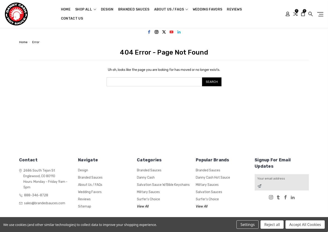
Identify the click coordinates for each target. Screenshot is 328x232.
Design (107, 9)
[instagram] (156, 32)
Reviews (234, 9)
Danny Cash (146, 178)
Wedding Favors (207, 9)
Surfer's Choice (148, 199)
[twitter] (164, 32)
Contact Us (72, 19)
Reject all (272, 224)
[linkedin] (179, 32)
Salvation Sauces (209, 192)
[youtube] (171, 32)
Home (66, 9)
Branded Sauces (134, 9)
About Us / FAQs (171, 9)
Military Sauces (148, 192)
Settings (247, 224)
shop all (85, 9)
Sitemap (84, 206)
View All (143, 206)
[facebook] (149, 32)
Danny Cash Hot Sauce (213, 178)
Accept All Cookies (305, 224)
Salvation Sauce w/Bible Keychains (163, 185)
